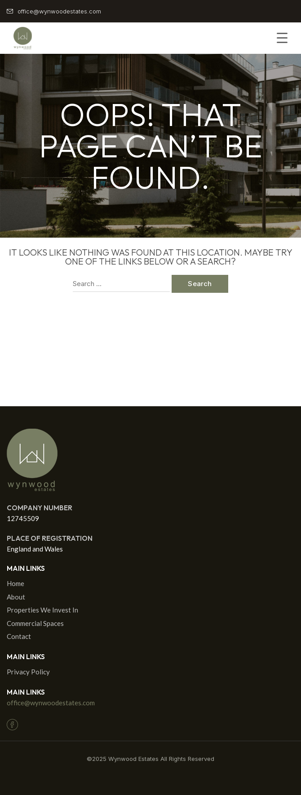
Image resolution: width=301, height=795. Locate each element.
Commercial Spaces (35, 623)
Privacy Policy (28, 672)
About (16, 597)
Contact (19, 636)
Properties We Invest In (42, 610)
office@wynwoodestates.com (51, 703)
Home (15, 583)
